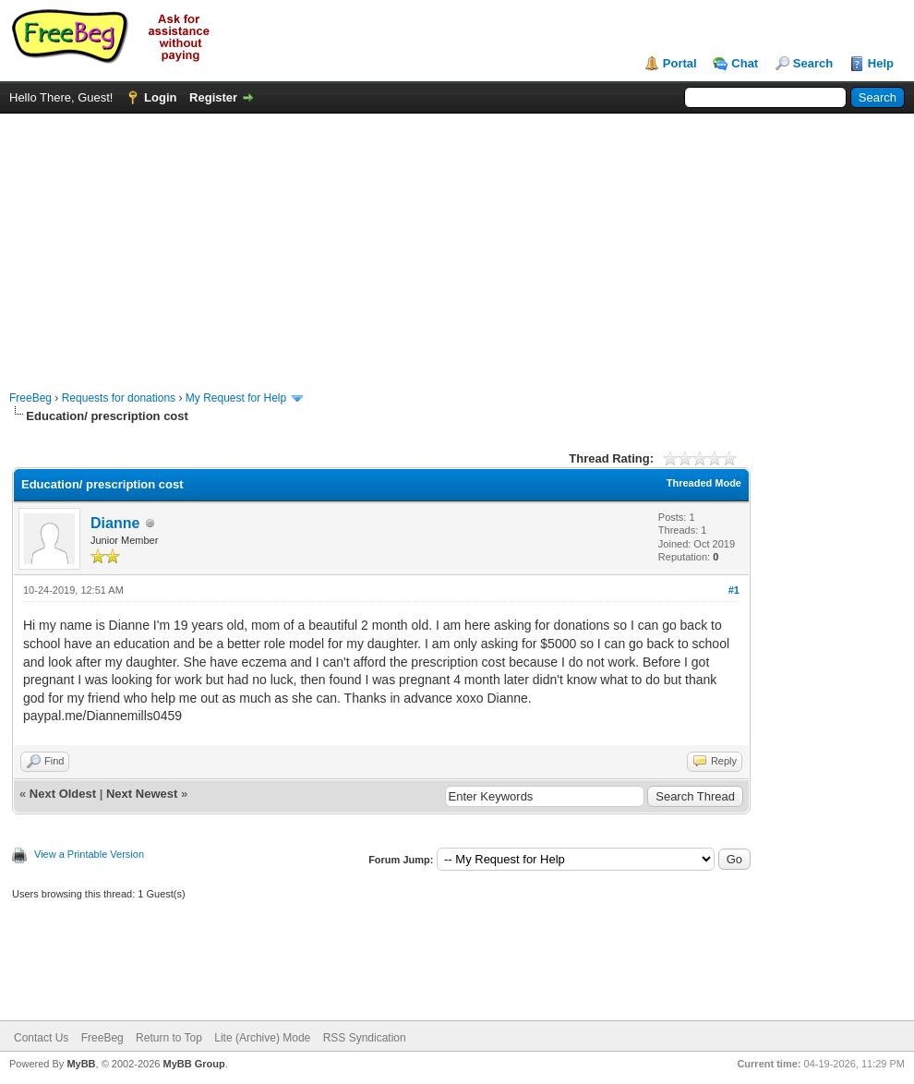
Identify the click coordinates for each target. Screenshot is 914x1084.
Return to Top (169, 1037)
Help (881, 63)
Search (813, 63)
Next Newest (141, 794)
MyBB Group (193, 1063)
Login (160, 97)
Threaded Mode (704, 482)
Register (213, 97)
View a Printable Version (89, 854)
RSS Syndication (364, 1037)
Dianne (114, 523)
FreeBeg (30, 397)
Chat (744, 63)
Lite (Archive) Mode (262, 1037)
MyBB (80, 1063)
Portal (680, 63)
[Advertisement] (457, 243)
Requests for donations (118, 397)
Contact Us (41, 1037)
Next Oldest (63, 794)
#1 (734, 590)
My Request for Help (236, 397)
